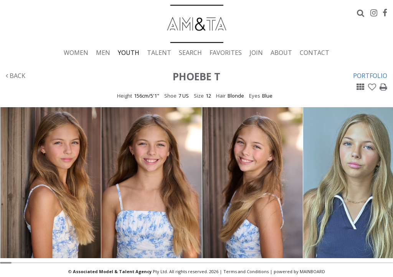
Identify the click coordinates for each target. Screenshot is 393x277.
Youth (128, 52)
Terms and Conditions (246, 271)
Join (256, 52)
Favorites (226, 52)
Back (15, 75)
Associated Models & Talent (196, 24)
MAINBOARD (312, 271)
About (281, 52)
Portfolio (370, 75)
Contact (314, 52)
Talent (159, 52)
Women (76, 52)
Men (103, 52)
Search (190, 52)
